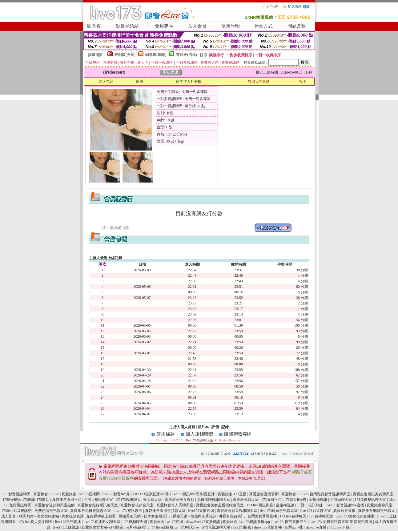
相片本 (203, 427)
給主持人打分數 (189, 81)
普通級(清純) (186, 55)
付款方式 (263, 26)
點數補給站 (127, 26)
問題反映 (296, 26)
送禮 (139, 81)
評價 (215, 427)
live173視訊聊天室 (199, 440)
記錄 (225, 427)
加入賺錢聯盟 (199, 434)
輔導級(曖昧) (155, 55)
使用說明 (230, 26)
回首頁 (94, 26)
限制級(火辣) (125, 55)
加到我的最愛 (258, 81)
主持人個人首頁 (182, 427)
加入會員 (197, 26)
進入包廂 (105, 81)
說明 (302, 81)
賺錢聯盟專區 (238, 434)
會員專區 (164, 26)
